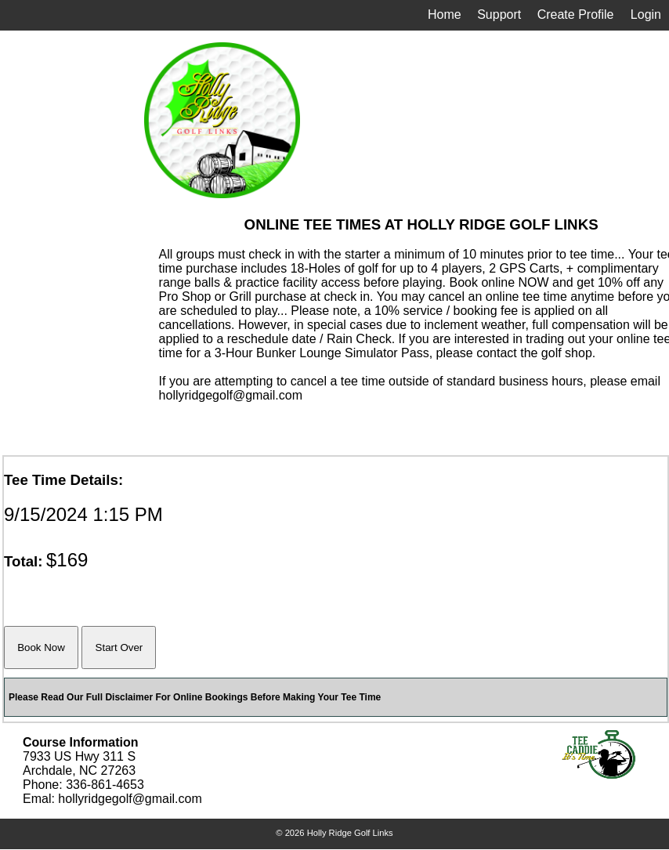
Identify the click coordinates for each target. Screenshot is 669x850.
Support (499, 14)
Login (646, 14)
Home (444, 14)
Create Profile (575, 14)
